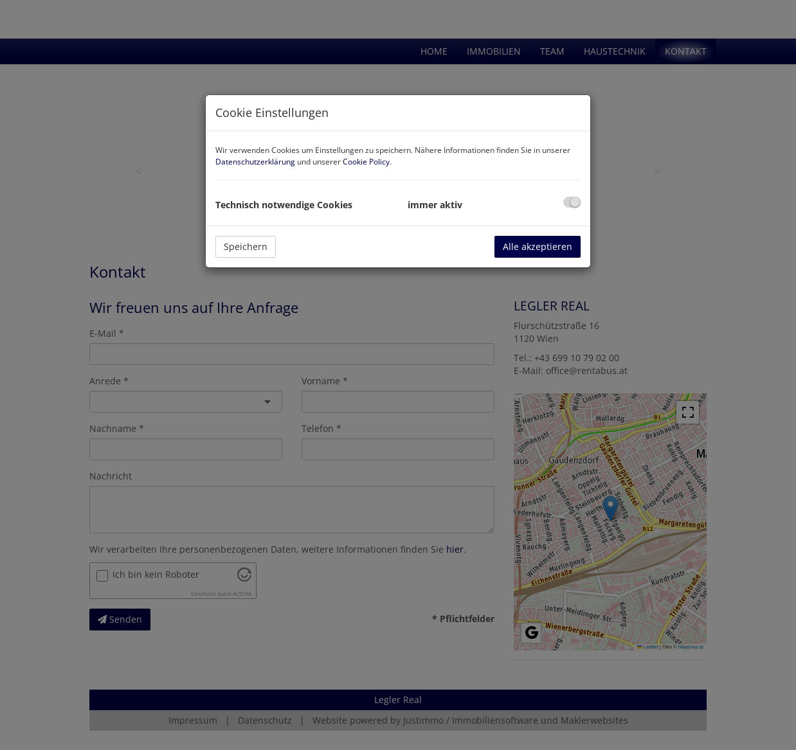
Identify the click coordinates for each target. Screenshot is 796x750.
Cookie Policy (366, 161)
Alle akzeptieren (537, 246)
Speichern (245, 246)
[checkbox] (572, 202)
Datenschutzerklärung (255, 161)
